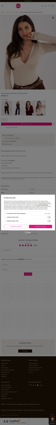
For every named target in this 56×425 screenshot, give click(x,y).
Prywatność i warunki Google (42, 205)
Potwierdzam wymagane (15, 226)
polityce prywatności (43, 203)
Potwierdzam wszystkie (40, 226)
